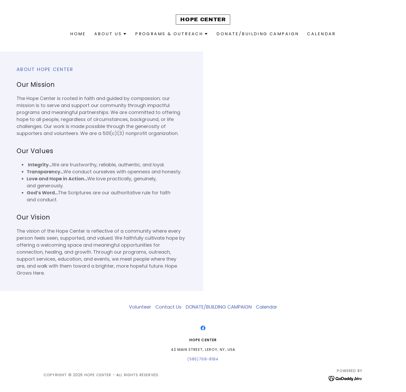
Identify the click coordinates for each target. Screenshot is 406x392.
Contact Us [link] (168, 307)
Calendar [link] (321, 34)
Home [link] (78, 34)
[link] (203, 19)
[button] (110, 34)
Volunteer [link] (140, 307)
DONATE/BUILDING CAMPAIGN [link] (257, 34)
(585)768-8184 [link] (203, 359)
